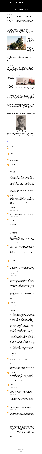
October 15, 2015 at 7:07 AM (14, 228)
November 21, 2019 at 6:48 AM (14, 403)
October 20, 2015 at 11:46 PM (14, 275)
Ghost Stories (18, 7)
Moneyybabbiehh (13, 148)
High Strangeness (20, 9)
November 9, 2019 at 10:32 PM (14, 394)
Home (13, 7)
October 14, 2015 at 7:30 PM (14, 216)
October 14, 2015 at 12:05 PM (14, 186)
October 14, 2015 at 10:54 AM (14, 156)
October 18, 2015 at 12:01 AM (14, 263)
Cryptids (15, 9)
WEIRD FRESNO (16, 3)
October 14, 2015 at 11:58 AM (14, 172)
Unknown (11, 153)
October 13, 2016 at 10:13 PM (14, 289)
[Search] (34, 3)
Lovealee (11, 260)
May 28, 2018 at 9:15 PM (13, 369)
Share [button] (8, 141)
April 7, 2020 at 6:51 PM (13, 409)
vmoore (11, 195)
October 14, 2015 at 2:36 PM (14, 192)
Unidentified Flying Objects (26, 7)
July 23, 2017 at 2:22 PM (13, 355)
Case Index (26, 9)
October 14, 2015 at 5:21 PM (14, 210)
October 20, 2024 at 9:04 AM (14, 441)
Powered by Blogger (21, 449)
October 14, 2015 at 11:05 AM (14, 167)
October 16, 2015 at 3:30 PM (14, 242)
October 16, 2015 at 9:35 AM (14, 233)
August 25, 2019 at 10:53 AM (14, 387)
